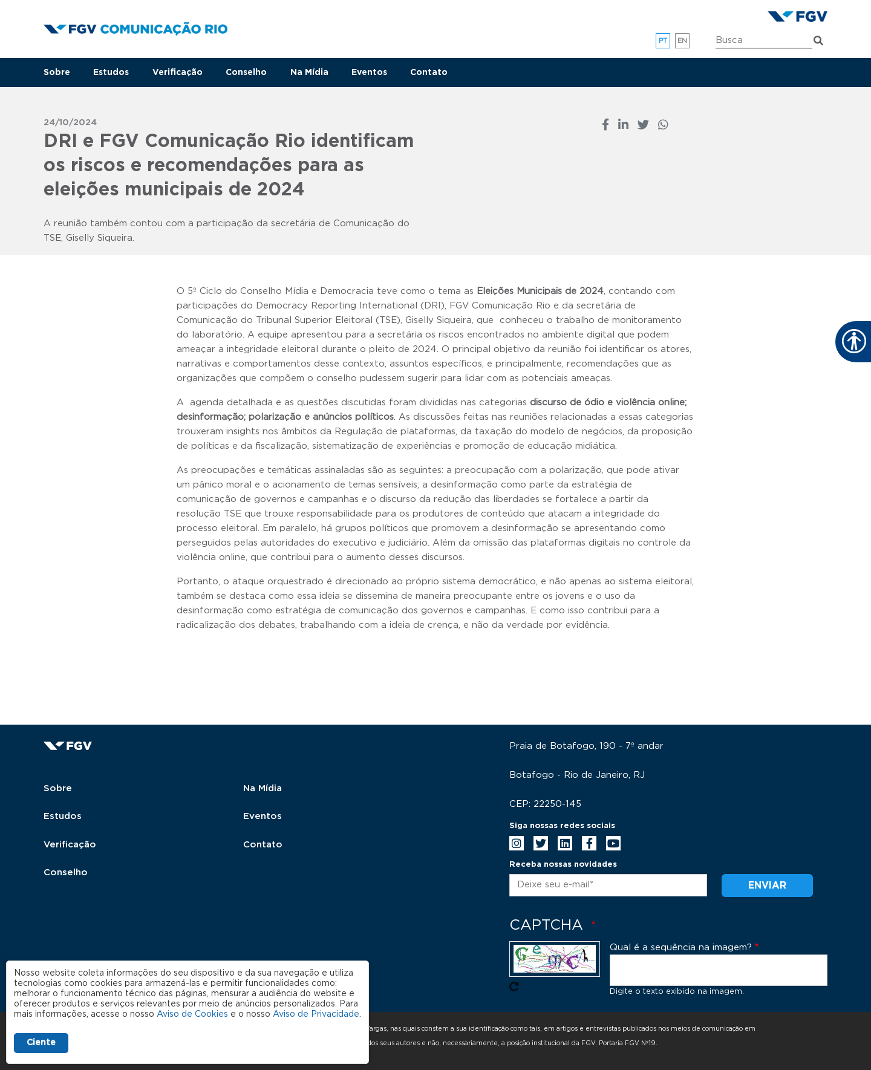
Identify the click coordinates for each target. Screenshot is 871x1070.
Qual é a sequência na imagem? (681, 947)
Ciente (41, 1043)
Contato (429, 72)
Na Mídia (309, 72)
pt (663, 41)
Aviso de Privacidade (316, 1014)
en (682, 41)
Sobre (57, 72)
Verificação (177, 72)
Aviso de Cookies (192, 1014)
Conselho (246, 72)
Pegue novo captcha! (514, 986)
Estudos (111, 72)
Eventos (369, 72)
